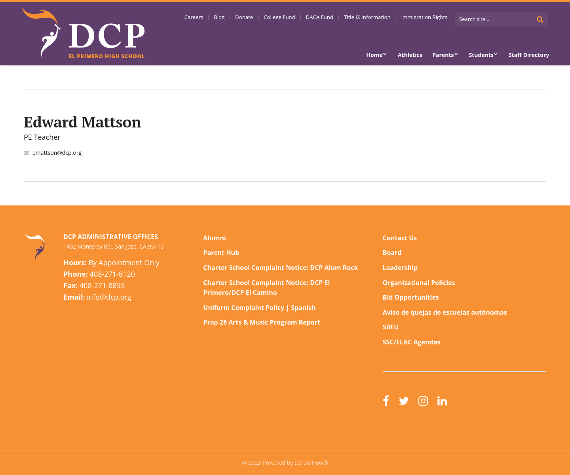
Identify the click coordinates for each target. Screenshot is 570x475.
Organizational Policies (419, 282)
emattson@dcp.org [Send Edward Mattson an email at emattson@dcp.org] (57, 152)
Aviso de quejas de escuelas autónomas (445, 312)
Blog (239, 17)
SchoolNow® (311, 462)
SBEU (391, 327)
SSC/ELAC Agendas (412, 342)
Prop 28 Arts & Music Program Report (261, 322)
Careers (217, 17)
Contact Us (400, 238)
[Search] (540, 19)
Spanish (303, 307)
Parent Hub (221, 252)
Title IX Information (373, 17)
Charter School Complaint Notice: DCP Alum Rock (280, 267)
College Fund (292, 17)
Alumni (214, 238)
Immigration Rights (426, 17)
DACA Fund (329, 17)
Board (392, 252)
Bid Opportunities (411, 297)
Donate (261, 17)
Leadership (400, 267)
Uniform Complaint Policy (243, 307)
